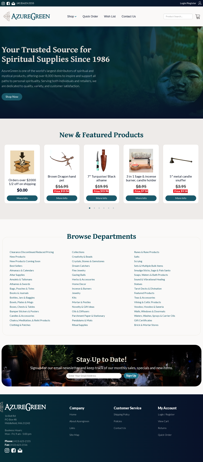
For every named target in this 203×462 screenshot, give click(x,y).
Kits (74, 297)
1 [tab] (89, 208)
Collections (78, 251)
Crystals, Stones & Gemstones (88, 261)
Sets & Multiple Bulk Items (148, 265)
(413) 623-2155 (25, 3)
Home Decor (79, 283)
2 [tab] (94, 208)
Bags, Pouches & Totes (22, 288)
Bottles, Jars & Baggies (22, 297)
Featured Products (144, 292)
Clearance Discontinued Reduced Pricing (32, 251)
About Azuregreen (79, 421)
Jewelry (76, 292)
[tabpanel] (22, 173)
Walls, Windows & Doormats (149, 311)
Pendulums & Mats (82, 320)
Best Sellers (16, 265)
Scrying (138, 261)
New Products (17, 256)
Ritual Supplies (80, 324)
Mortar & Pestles (81, 302)
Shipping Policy (122, 414)
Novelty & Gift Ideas (83, 306)
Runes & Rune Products (146, 251)
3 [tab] (99, 208)
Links (72, 427)
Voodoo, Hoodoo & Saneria (149, 306)
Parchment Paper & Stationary (88, 315)
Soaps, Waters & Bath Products (151, 274)
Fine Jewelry (78, 270)
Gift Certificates (143, 320)
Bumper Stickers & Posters (24, 311)
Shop (72, 16)
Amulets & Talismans (21, 279)
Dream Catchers (81, 265)
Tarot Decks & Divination (148, 288)
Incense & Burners (82, 288)
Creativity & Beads (82, 256)
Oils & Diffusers (80, 311)
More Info (22, 198)
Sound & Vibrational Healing (149, 279)
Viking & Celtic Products (147, 302)
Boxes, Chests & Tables (22, 306)
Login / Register (166, 414)
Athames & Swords (20, 283)
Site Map (74, 434)
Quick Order (90, 16)
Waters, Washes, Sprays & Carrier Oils (154, 315)
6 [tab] (113, 208)
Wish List (110, 16)
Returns (162, 427)
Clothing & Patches (20, 324)
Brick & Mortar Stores (146, 324)
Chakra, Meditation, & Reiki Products (30, 320)
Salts (136, 256)
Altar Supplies (17, 274)
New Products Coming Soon (25, 261)
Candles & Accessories (22, 315)
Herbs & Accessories (83, 279)
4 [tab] (103, 208)
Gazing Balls (79, 274)
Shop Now (12, 96)
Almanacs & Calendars (22, 270)
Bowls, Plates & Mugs (21, 302)
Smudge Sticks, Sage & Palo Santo (152, 270)
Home (72, 414)
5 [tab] (108, 208)
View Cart (163, 421)
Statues (138, 283)
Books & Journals (19, 292)
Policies (118, 421)
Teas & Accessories (144, 297)
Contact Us (129, 16)
